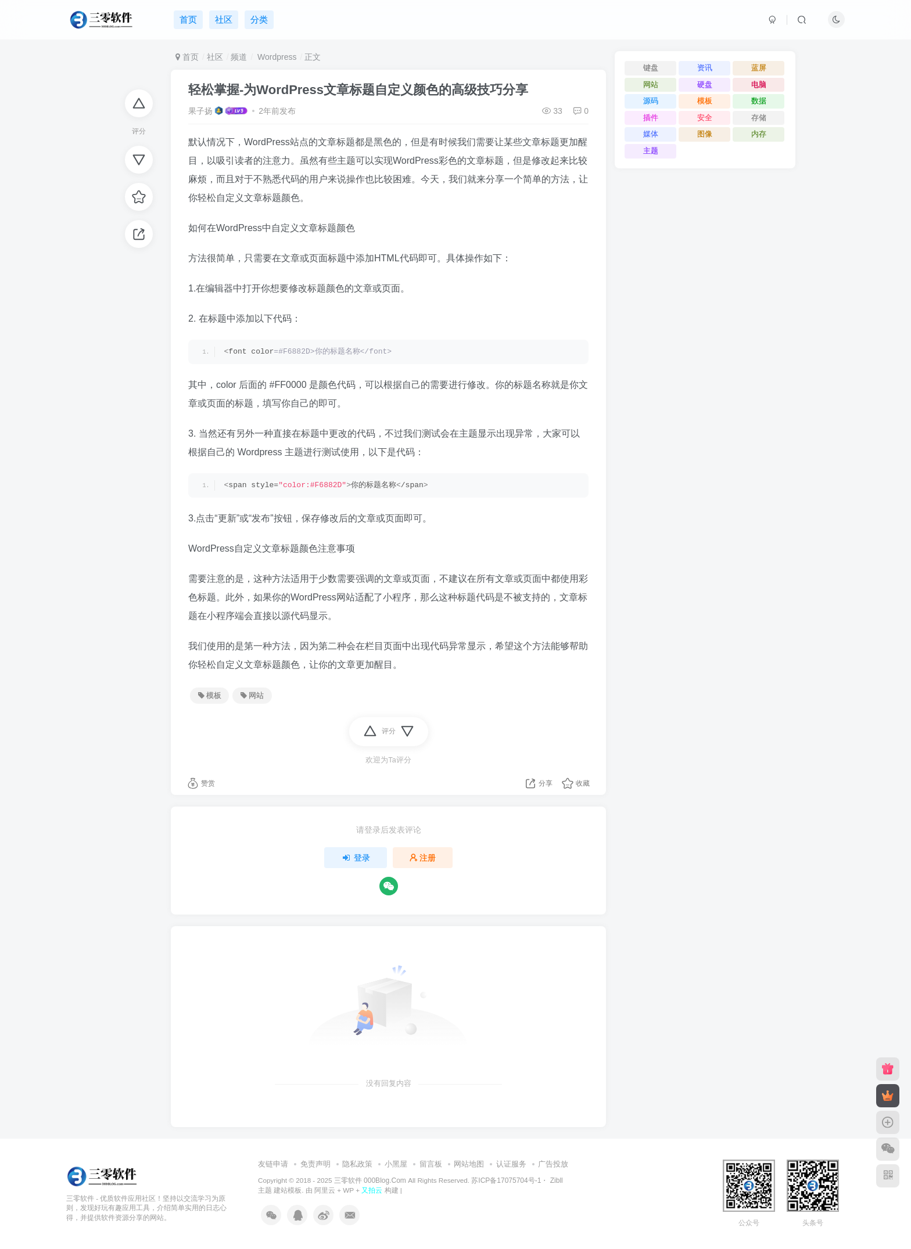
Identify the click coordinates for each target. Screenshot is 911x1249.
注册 (423, 857)
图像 (704, 133)
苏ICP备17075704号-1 (506, 1180)
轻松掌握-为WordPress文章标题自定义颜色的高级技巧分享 (358, 89)
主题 (650, 150)
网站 (252, 696)
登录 (355, 857)
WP (348, 1190)
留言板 (430, 1164)
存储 (758, 117)
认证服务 (511, 1164)
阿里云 (324, 1190)
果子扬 (200, 111)
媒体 (650, 133)
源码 (650, 100)
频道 (239, 57)
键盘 (650, 67)
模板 (209, 696)
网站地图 (469, 1164)
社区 (215, 57)
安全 (704, 117)
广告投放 (553, 1164)
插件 (650, 117)
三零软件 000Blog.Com (371, 1180)
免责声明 (315, 1164)
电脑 (758, 84)
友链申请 (273, 1164)
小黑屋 (396, 1164)
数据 (758, 100)
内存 (758, 133)
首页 (187, 57)
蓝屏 (758, 67)
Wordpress (275, 57)
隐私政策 (357, 1164)
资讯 (704, 67)
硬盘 (704, 84)
